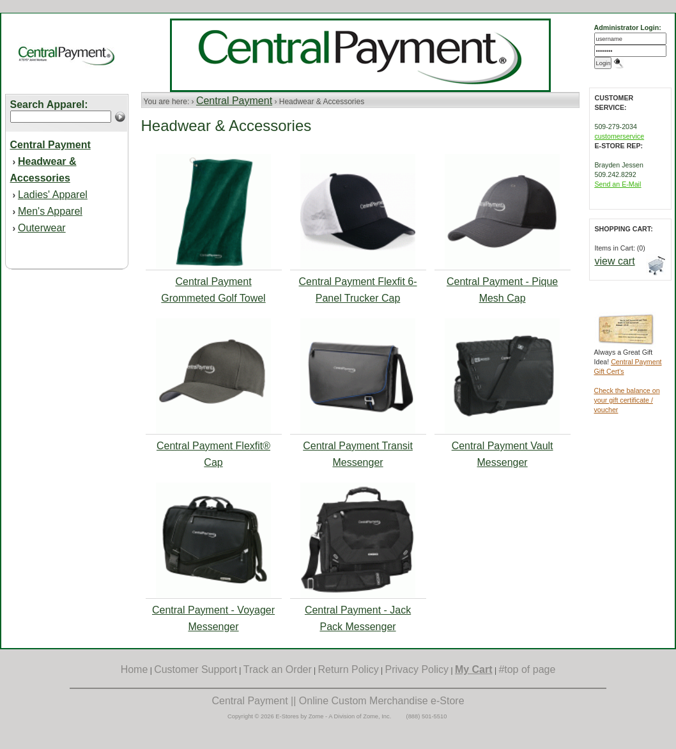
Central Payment (234, 100)
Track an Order (277, 669)
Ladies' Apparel (53, 194)
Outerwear (42, 227)
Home (134, 669)
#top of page (526, 669)
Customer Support (195, 669)
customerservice (620, 136)
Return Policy (348, 669)
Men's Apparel (50, 211)
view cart (615, 261)
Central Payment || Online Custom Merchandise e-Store (337, 700)
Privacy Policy (417, 669)
